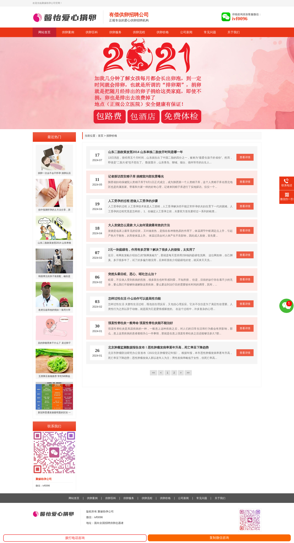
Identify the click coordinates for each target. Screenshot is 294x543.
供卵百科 (92, 32)
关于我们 (233, 32)
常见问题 (210, 32)
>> (188, 372)
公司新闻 (186, 32)
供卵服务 (115, 32)
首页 (100, 135)
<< (153, 372)
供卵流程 (139, 32)
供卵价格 (163, 32)
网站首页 (44, 32)
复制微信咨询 (219, 538)
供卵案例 (68, 32)
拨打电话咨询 (75, 538)
